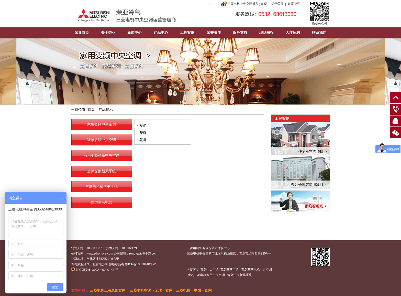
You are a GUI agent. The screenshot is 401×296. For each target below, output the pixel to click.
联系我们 (319, 33)
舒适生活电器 (101, 202)
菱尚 (143, 125)
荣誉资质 (214, 33)
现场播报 (266, 33)
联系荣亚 (294, 4)
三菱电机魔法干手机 (101, 187)
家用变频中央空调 (101, 124)
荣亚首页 (82, 33)
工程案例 (187, 33)
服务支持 (240, 33)
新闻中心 (134, 33)
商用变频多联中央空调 (101, 155)
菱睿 (143, 140)
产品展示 (105, 110)
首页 (264, 4)
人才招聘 (293, 33)
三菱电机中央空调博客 (239, 4)
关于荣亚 (277, 4)
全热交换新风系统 (101, 171)
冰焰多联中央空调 (101, 140)
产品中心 (161, 33)
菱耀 (143, 133)
